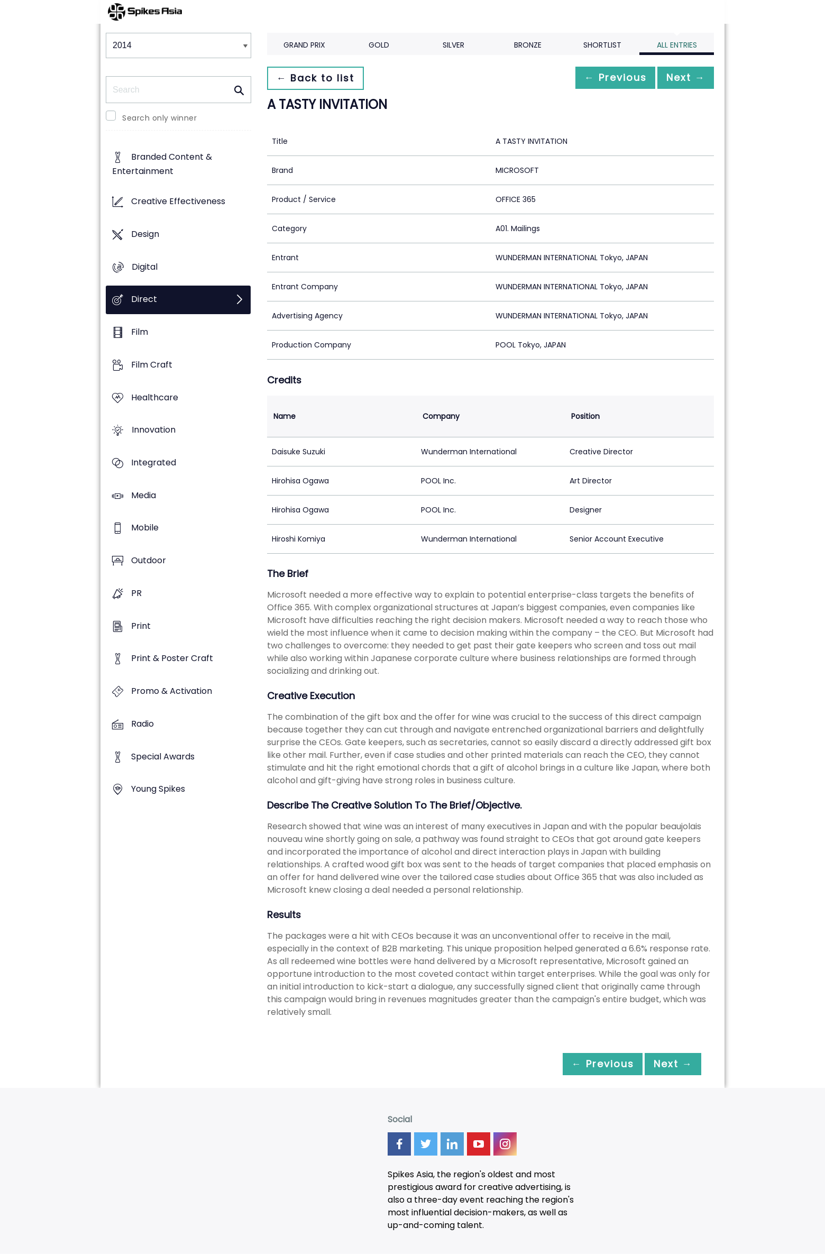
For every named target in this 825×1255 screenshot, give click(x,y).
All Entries (677, 45)
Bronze (528, 45)
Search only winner (159, 118)
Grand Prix (304, 45)
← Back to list (319, 78)
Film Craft (151, 365)
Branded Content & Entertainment (162, 164)
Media (143, 495)
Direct (144, 300)
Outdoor (148, 561)
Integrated (153, 462)
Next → (681, 78)
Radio (142, 724)
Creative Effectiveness (178, 202)
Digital (145, 267)
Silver (453, 45)
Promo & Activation (171, 691)
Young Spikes (158, 789)
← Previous (603, 78)
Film (139, 332)
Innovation (154, 430)
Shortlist (602, 45)
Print (141, 626)
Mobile (145, 528)
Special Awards (163, 756)
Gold (379, 45)
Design (145, 234)
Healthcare (154, 397)
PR (136, 593)
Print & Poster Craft (172, 659)
